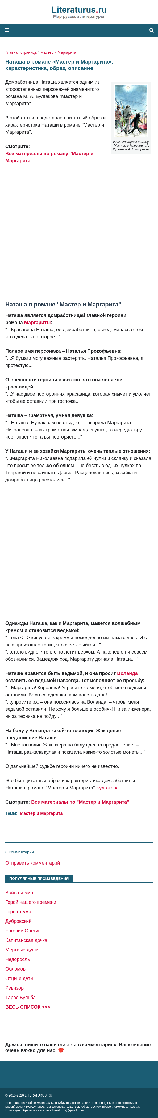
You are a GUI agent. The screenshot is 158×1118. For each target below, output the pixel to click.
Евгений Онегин (23, 930)
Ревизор (14, 988)
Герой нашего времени (30, 902)
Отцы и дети (19, 978)
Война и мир (19, 892)
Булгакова (107, 787)
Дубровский (18, 921)
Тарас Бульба (20, 997)
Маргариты (37, 322)
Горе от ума (18, 911)
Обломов (15, 969)
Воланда (127, 673)
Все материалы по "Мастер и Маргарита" (80, 802)
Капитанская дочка (26, 940)
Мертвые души (22, 949)
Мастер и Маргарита (58, 52)
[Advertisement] (79, 229)
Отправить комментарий (32, 863)
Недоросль (17, 959)
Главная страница (21, 52)
